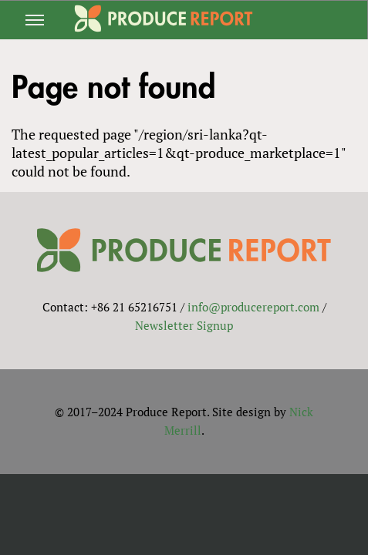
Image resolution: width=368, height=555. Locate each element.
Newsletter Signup (184, 325)
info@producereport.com (253, 306)
